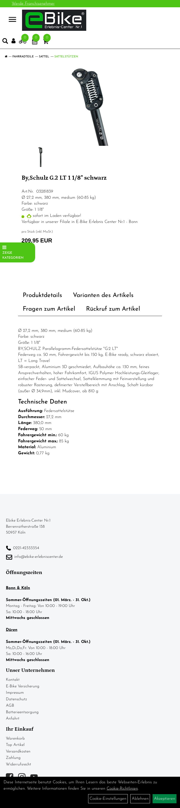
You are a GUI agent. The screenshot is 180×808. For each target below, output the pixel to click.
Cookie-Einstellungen (108, 798)
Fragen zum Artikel (49, 309)
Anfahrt (12, 719)
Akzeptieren (164, 798)
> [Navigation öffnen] (10, 20)
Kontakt (13, 680)
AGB (10, 706)
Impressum (15, 693)
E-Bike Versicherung (22, 686)
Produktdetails (42, 295)
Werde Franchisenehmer (33, 3)
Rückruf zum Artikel (113, 309)
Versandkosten (18, 751)
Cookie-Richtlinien (122, 788)
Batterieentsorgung (22, 712)
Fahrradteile (23, 56)
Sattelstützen (66, 56)
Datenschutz (16, 699)
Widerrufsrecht (18, 764)
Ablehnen (140, 798)
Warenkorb (15, 739)
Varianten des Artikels (103, 295)
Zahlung (13, 758)
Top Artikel (15, 745)
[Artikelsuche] (5, 42)
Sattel (44, 56)
